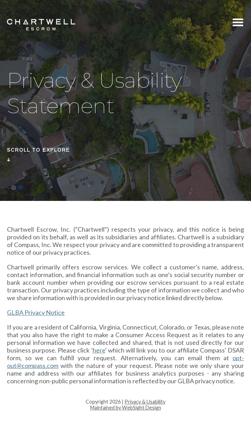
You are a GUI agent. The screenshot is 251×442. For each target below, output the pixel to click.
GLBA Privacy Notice (36, 312)
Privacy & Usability (144, 402)
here (99, 350)
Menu (238, 23)
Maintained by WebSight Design (125, 408)
